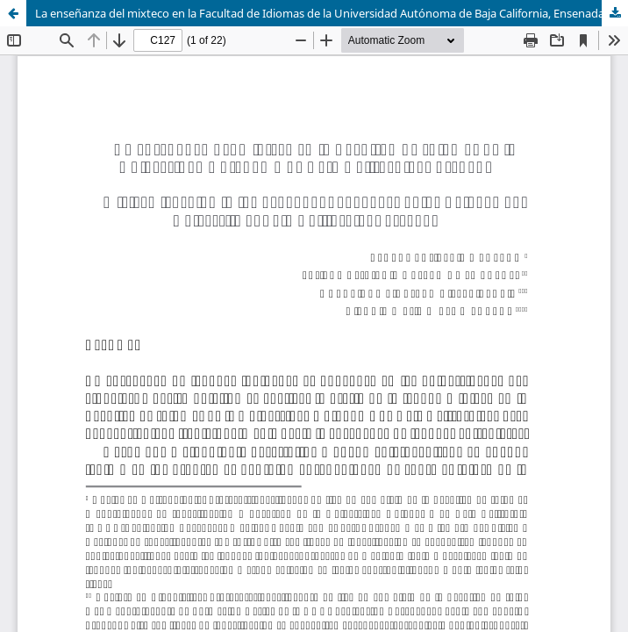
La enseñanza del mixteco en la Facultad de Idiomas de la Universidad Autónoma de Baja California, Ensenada (319, 13)
